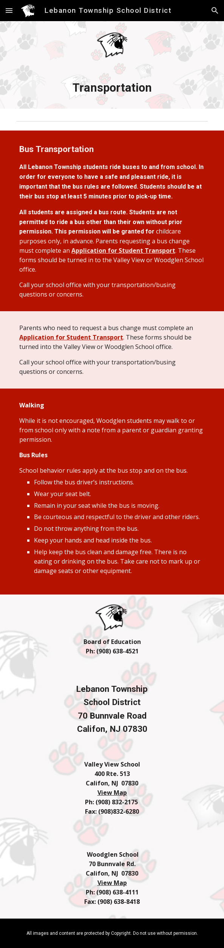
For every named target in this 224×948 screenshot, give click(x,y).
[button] (9, 10)
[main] (112, 88)
